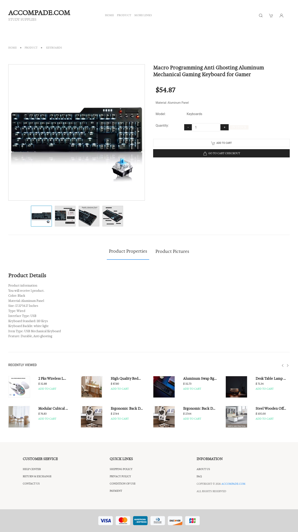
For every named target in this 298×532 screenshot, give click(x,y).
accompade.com (233, 483)
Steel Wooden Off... (271, 408)
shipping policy (121, 469)
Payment (116, 490)
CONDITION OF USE (123, 483)
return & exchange (37, 476)
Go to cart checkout (221, 153)
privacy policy (120, 476)
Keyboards (54, 47)
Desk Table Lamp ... (271, 378)
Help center (32, 469)
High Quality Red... (126, 378)
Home (12, 47)
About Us (203, 469)
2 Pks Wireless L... (52, 378)
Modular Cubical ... (53, 408)
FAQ (199, 476)
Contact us (31, 483)
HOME (109, 15)
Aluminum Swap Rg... (200, 378)
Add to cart (221, 143)
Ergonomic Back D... (127, 408)
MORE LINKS (143, 15)
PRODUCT (124, 15)
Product (31, 47)
